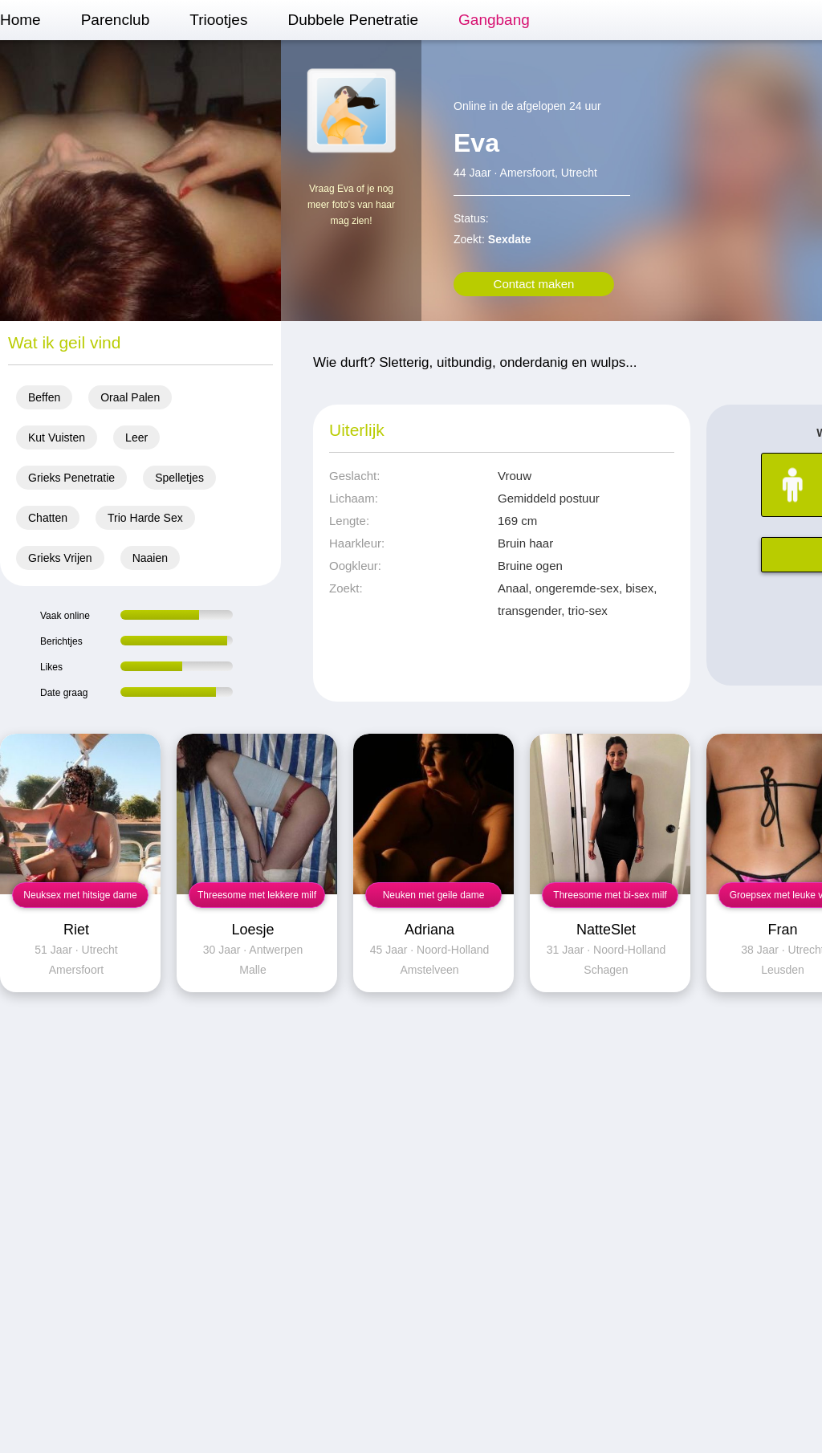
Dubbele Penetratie (352, 19)
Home (20, 19)
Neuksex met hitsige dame (79, 895)
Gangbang (494, 19)
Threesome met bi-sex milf (609, 895)
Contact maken (534, 284)
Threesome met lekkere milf (256, 895)
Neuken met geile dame (434, 895)
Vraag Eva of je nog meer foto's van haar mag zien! (351, 204)
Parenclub (115, 19)
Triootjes (218, 19)
